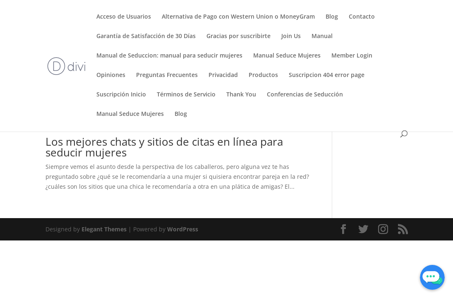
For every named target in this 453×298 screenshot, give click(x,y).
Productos (263, 75)
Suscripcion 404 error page (326, 75)
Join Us (291, 36)
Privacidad (223, 75)
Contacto (362, 17)
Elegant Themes (104, 229)
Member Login (351, 56)
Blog (332, 17)
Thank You (241, 94)
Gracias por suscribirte (238, 36)
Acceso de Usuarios (123, 17)
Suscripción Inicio (121, 94)
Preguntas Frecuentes (167, 75)
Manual (322, 36)
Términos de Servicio (186, 94)
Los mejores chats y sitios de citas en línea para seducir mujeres (164, 147)
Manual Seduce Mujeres (287, 56)
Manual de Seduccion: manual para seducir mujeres (169, 56)
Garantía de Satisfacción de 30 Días (146, 36)
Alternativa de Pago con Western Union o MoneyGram (238, 17)
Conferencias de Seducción (305, 94)
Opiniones (110, 75)
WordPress (182, 229)
